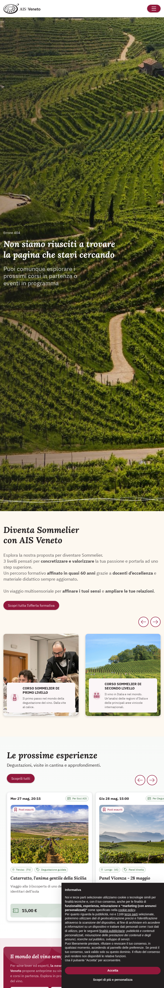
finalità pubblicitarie (112, 931)
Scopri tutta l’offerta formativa (31, 605)
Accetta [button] (112, 970)
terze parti (131, 914)
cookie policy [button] (126, 910)
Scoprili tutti (20, 778)
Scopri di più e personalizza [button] (112, 979)
